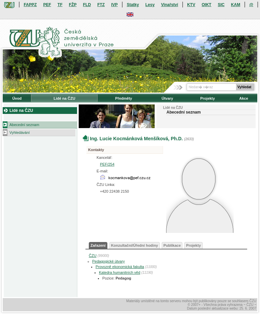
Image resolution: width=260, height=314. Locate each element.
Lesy (149, 4)
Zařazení (98, 245)
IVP (114, 4)
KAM (235, 4)
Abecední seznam (24, 125)
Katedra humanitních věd (119, 272)
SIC (221, 4)
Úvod (17, 98)
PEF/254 (107, 164)
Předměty (123, 98)
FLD (87, 4)
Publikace (172, 245)
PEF (47, 4)
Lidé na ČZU (64, 98)
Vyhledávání (19, 132)
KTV (191, 4)
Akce (243, 98)
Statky (133, 4)
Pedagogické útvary (108, 261)
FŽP (73, 4)
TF (59, 4)
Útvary (167, 98)
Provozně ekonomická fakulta (120, 267)
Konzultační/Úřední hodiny (134, 245)
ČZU (93, 255)
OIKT (206, 4)
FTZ (101, 4)
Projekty (207, 98)
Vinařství (169, 4)
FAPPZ (30, 4)
